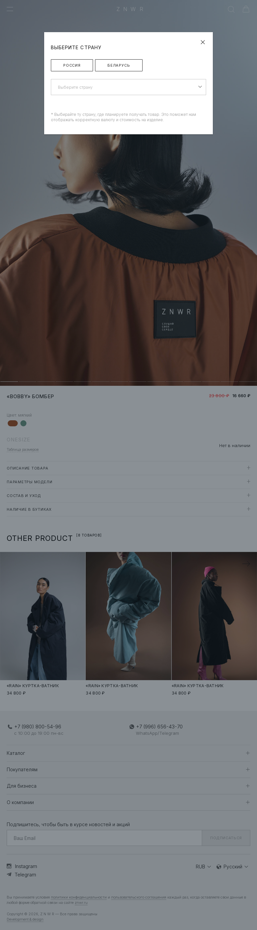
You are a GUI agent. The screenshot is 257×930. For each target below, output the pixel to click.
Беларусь (118, 65)
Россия (72, 65)
